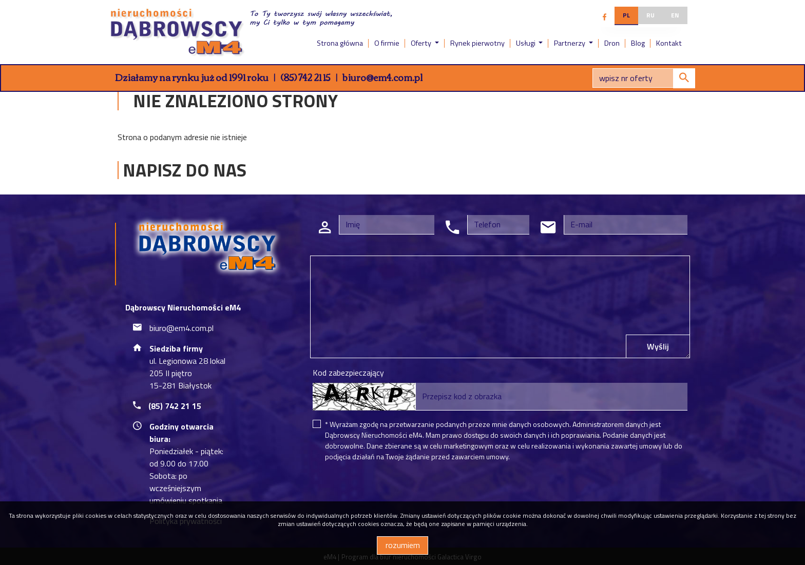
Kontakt (669, 43)
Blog (638, 43)
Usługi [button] (526, 43)
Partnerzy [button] (570, 43)
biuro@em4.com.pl (382, 77)
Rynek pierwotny (477, 43)
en (675, 15)
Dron (612, 43)
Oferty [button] (422, 43)
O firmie (386, 43)
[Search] (643, 78)
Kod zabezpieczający (348, 372)
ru (650, 15)
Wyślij (658, 346)
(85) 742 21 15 (305, 77)
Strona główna (340, 43)
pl (626, 15)
